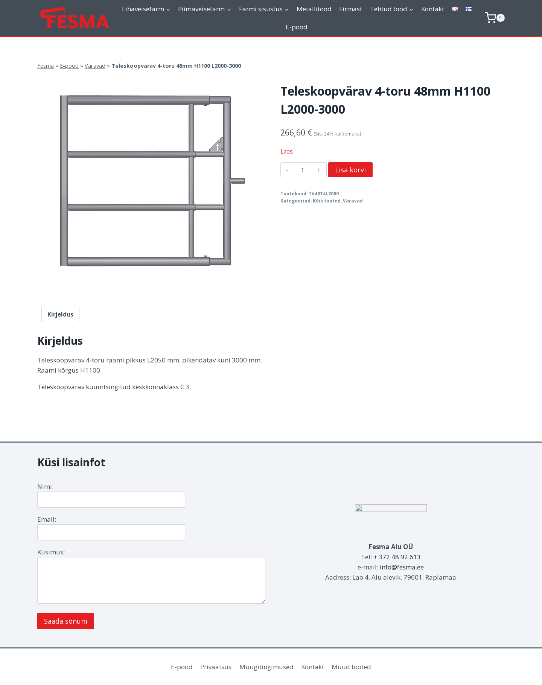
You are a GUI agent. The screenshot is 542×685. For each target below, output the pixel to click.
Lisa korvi (350, 169)
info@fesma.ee (402, 567)
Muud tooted (351, 666)
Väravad (95, 65)
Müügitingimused (266, 666)
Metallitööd (314, 9)
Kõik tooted (327, 201)
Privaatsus (215, 666)
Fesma (45, 65)
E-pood (297, 27)
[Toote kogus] (302, 170)
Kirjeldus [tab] (60, 314)
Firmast (350, 9)
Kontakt (432, 9)
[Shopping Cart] (495, 18)
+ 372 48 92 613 (397, 557)
